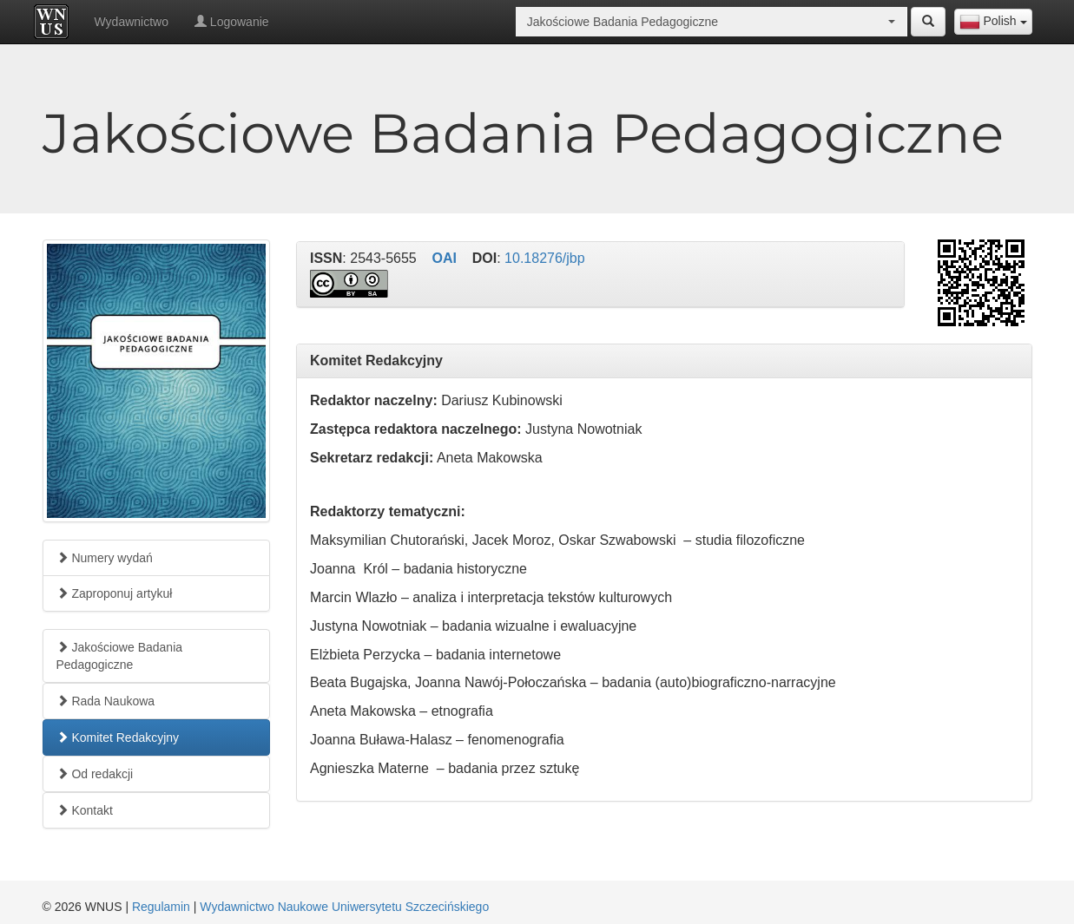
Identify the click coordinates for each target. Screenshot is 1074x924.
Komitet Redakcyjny (118, 737)
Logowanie (231, 22)
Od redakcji (95, 774)
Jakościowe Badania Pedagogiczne (119, 656)
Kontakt (84, 810)
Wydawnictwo (131, 22)
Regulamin (161, 907)
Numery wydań (104, 558)
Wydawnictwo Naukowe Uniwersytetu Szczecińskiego (344, 907)
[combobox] (993, 22)
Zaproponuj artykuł (114, 593)
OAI (444, 258)
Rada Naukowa (105, 701)
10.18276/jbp (544, 258)
